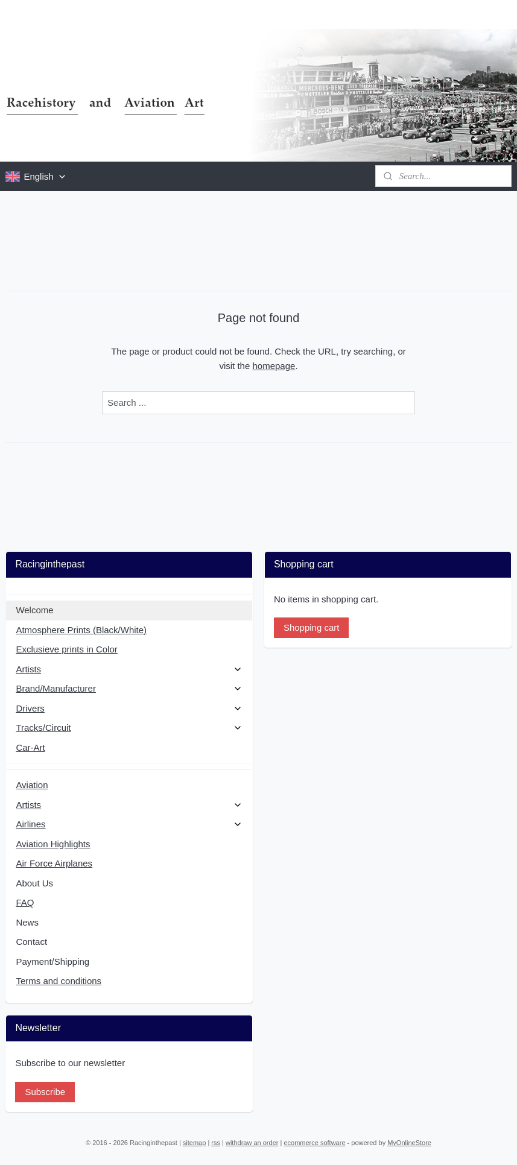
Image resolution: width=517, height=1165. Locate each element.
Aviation (32, 785)
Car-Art (30, 747)
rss (215, 1142)
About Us (34, 883)
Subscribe (45, 1092)
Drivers (129, 708)
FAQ (25, 902)
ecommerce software (314, 1142)
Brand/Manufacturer (129, 688)
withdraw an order (252, 1142)
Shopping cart (312, 627)
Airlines (129, 824)
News (27, 922)
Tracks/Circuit (129, 727)
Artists (129, 669)
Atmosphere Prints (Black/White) (81, 630)
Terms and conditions (58, 981)
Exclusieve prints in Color (66, 649)
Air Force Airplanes (54, 863)
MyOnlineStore (409, 1142)
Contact (31, 941)
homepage (273, 366)
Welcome (34, 610)
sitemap (194, 1142)
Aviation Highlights (53, 844)
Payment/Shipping (52, 961)
